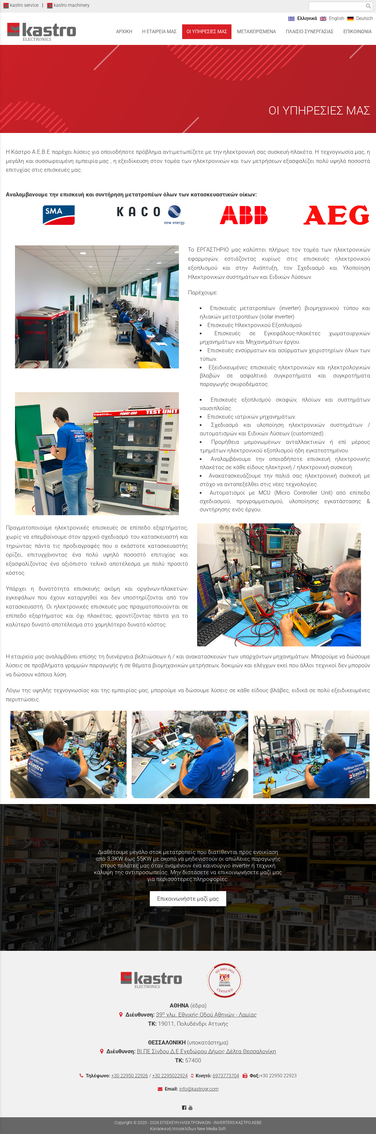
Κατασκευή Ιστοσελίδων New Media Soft (188, 1128)
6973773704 (226, 1076)
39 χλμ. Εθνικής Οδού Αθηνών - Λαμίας (206, 1014)
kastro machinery (68, 5)
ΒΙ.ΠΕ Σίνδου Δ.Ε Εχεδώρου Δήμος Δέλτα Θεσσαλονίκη (206, 1051)
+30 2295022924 (170, 1076)
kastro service (20, 5)
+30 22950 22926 (129, 1076)
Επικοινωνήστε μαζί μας (188, 898)
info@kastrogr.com (199, 1089)
